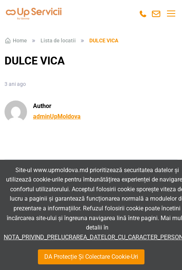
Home (16, 40)
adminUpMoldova (57, 116)
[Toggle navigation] (170, 13)
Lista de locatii (58, 41)
